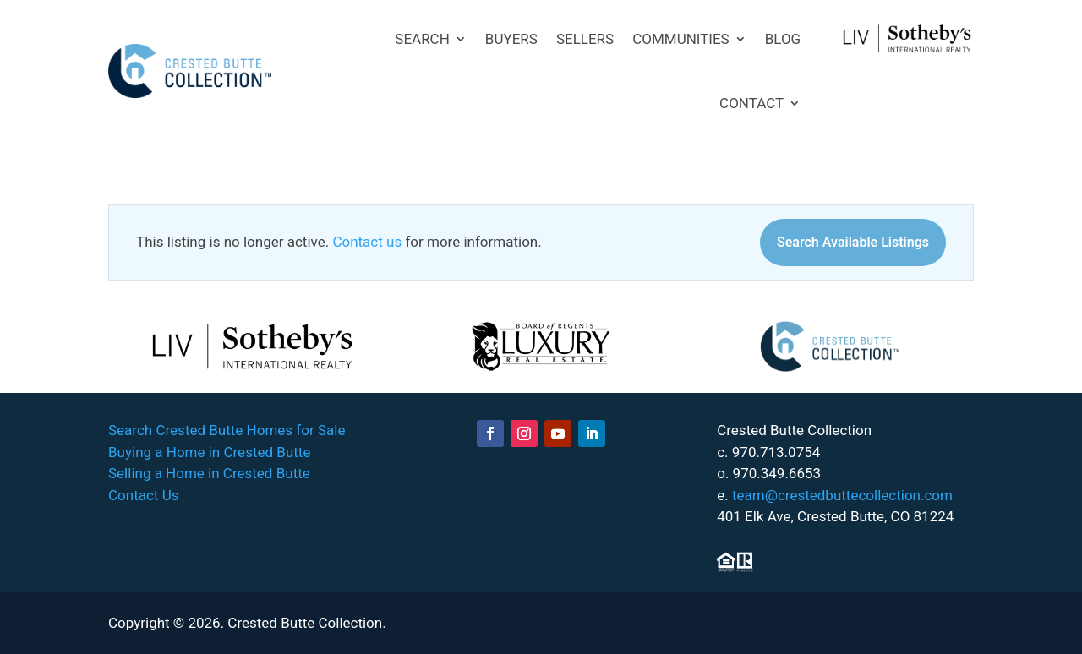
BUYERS (511, 38)
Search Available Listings (853, 242)
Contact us (367, 241)
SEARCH (422, 38)
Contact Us (143, 495)
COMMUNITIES (681, 38)
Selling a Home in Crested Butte (209, 473)
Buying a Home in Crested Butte (209, 452)
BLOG (783, 38)
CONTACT (751, 103)
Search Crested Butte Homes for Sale (226, 430)
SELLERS (585, 38)
